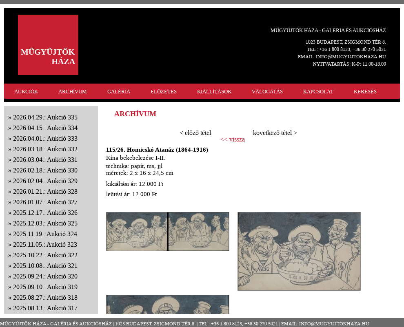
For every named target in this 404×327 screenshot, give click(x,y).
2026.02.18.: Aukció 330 (45, 170)
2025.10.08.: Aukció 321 (45, 265)
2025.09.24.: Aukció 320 (45, 276)
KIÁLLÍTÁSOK (214, 91)
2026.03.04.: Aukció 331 (45, 159)
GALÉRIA (118, 91)
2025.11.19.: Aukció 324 (45, 234)
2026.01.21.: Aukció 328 (45, 191)
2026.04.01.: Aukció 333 (45, 138)
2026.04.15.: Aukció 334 (45, 128)
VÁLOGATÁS (267, 91)
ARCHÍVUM (72, 91)
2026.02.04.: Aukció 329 (45, 181)
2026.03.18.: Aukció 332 (45, 149)
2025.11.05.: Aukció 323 (45, 244)
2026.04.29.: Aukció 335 (45, 117)
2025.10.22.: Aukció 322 (45, 255)
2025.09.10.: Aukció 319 (45, 287)
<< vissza (232, 139)
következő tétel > (275, 132)
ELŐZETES (164, 91)
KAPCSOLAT (318, 91)
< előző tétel (195, 132)
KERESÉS (365, 91)
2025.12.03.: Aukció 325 (45, 223)
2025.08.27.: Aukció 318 (45, 297)
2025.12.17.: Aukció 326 (45, 212)
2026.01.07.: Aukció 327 (45, 202)
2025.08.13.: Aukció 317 (45, 308)
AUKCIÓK (26, 91)
